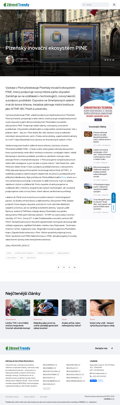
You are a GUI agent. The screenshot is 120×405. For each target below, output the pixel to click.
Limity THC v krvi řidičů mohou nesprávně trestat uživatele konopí (18, 326)
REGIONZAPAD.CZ (73, 371)
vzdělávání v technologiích (45, 253)
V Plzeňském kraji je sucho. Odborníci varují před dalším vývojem (101, 188)
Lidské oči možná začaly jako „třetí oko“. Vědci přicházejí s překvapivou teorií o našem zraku (102, 154)
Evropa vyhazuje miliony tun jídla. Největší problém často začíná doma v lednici (102, 137)
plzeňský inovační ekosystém (24, 253)
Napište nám (93, 380)
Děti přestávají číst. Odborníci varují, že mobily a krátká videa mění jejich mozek (101, 172)
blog (21, 258)
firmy (63, 177)
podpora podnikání (63, 253)
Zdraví (64, 319)
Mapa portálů (46, 388)
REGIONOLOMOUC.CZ (75, 374)
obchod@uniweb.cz (99, 373)
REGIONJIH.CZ (72, 368)
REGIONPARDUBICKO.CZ (75, 381)
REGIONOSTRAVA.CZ (51, 374)
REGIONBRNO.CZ (49, 368)
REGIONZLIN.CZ (49, 384)
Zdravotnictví (11, 319)
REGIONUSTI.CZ (49, 378)
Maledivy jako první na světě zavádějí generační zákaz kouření (46, 326)
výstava (9, 253)
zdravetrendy (31, 258)
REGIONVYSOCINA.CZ (51, 371)
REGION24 (22, 383)
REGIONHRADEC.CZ (74, 378)
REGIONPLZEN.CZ (20, 245)
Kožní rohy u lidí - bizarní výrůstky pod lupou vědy (102, 324)
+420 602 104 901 (99, 376)
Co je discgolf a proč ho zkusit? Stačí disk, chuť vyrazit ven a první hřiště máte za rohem (102, 204)
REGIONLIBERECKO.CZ (51, 381)
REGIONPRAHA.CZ (50, 365)
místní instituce (12, 258)
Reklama (100, 380)
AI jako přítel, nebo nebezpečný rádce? (71, 324)
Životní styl (38, 319)
